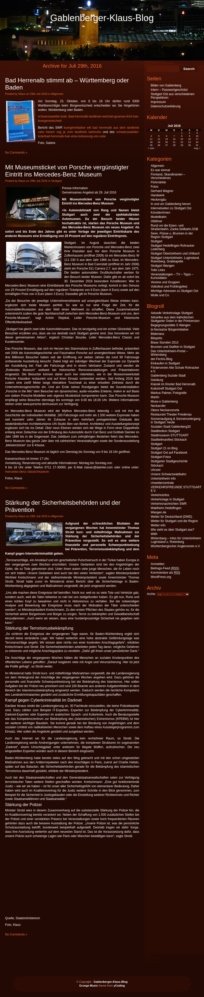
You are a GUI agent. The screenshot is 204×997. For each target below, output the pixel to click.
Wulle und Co (160, 295)
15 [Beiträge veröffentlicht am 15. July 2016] (182, 139)
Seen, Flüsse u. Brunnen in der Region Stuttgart (172, 235)
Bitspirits (156, 338)
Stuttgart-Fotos (161, 457)
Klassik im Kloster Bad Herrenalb (173, 384)
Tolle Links (158, 270)
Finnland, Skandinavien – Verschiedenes (168, 176)
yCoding (119, 985)
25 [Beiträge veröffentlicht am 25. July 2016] (151, 145)
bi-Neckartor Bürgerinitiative (169, 329)
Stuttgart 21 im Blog (164, 448)
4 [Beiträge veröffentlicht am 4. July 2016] (151, 136)
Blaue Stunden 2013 (164, 342)
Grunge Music (88, 985)
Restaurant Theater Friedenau (171, 414)
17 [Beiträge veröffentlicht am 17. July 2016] (197, 139)
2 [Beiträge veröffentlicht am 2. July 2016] (189, 133)
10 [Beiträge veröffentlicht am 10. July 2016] (197, 136)
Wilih (154, 534)
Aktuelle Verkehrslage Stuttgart (172, 313)
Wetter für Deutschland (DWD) (171, 516)
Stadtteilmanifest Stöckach (169, 439)
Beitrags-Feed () (165, 568)
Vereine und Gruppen (165, 282)
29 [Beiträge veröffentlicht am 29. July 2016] (182, 145)
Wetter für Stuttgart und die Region (174, 521)
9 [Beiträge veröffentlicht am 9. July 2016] (189, 136)
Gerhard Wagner (162, 191)
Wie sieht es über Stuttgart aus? (172, 529)
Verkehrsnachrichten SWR (169, 503)
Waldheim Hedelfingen (166, 508)
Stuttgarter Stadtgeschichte (169, 461)
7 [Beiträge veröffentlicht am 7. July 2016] (174, 136)
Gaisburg (157, 380)
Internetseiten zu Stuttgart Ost (171, 208)
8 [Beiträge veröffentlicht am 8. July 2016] (181, 136)
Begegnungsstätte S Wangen (170, 325)
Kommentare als (165, 573)
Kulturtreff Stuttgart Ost (166, 388)
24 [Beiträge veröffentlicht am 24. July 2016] (197, 142)
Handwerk (157, 195)
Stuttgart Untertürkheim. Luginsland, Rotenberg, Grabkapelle (175, 259)
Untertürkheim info (163, 478)
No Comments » (16, 152)
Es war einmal (160, 170)
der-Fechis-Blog (161, 359)
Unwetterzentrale (162, 483)
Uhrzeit (155, 470)
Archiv (151, 594)
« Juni (151, 148)
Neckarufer (158, 406)
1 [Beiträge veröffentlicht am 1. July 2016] (181, 133)
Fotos (154, 186)
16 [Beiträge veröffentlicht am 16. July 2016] (189, 139)
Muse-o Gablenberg (164, 401)
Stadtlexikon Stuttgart (165, 431)
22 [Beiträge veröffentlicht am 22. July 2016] (182, 142)
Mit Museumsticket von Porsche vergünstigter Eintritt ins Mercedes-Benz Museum (67, 171)
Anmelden (157, 564)
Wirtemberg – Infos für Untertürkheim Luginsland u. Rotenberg (176, 540)
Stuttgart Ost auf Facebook (169, 452)
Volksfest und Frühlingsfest (169, 286)
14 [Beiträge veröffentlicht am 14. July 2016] (174, 139)
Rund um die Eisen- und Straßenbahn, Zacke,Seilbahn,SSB (174, 227)
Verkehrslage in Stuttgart (167, 499)
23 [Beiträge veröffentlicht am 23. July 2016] (189, 142)
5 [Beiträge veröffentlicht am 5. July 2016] (159, 136)
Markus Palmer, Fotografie (169, 393)
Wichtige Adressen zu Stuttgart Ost (174, 291)
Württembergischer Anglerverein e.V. (175, 546)
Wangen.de (158, 512)
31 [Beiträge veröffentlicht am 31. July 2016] (197, 145)
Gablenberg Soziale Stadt (168, 375)
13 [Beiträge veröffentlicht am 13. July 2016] (166, 139)
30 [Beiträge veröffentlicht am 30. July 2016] (189, 145)
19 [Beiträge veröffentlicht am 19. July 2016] (159, 142)
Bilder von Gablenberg (166, 85)
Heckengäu (158, 199)
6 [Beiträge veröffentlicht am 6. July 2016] (166, 136)
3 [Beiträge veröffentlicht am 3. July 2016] (197, 133)
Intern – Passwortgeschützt (169, 90)
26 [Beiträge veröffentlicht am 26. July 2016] (159, 145)
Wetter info (158, 525)
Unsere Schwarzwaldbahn (168, 474)
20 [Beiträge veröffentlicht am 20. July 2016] (166, 142)
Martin (155, 397)
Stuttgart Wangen (162, 265)
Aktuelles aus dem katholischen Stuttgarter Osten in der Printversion (175, 319)
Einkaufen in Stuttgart (165, 363)
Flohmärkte (158, 182)
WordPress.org (161, 577)
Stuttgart (56, 180)
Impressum (158, 102)
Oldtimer (156, 221)
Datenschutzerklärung (166, 106)
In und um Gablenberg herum (171, 204)
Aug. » (197, 148)
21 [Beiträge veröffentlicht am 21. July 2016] (174, 142)
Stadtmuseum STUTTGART (170, 435)
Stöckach (157, 465)
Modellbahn (159, 217)
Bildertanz (157, 334)
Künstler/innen (160, 212)
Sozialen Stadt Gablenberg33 (171, 426)
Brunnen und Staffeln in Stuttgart (173, 347)
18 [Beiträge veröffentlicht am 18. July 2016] (151, 142)
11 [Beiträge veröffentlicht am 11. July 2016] (151, 139)
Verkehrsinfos (160, 495)
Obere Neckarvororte (165, 410)
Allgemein (57, 93)
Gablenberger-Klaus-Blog (102, 18)
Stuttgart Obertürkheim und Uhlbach (175, 253)
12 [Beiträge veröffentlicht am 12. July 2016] (159, 139)
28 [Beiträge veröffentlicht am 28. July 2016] (174, 145)
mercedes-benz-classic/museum (27, 471)
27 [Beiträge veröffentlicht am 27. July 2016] (166, 145)
